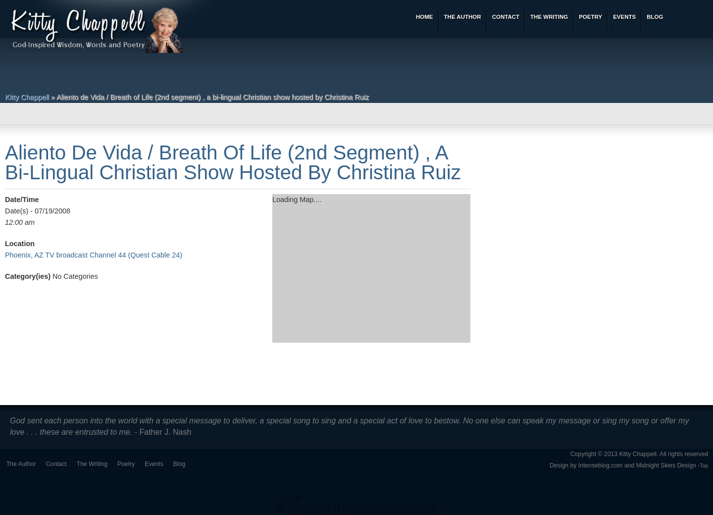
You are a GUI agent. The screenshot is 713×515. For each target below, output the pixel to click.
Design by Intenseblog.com (586, 465)
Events (154, 464)
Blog (179, 464)
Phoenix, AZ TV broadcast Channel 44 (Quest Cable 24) (93, 255)
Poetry (126, 464)
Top (704, 465)
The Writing (92, 464)
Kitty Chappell (27, 97)
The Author (21, 464)
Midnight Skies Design (666, 465)
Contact (56, 464)
